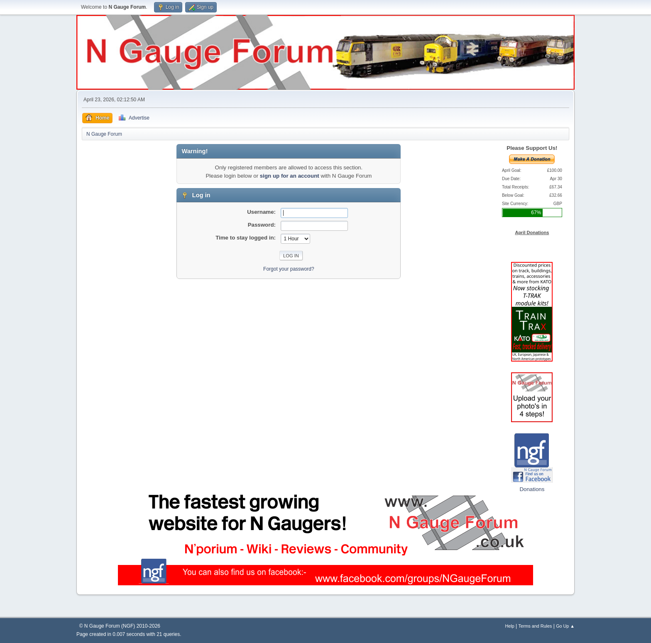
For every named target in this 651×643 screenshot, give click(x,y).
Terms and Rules (535, 625)
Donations (531, 489)
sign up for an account (289, 176)
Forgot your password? (288, 269)
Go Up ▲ (565, 625)
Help (509, 625)
